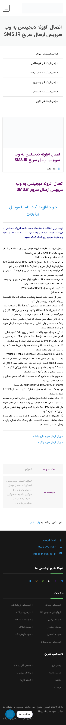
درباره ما (57, 688)
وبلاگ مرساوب (23, 673)
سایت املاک (25, 627)
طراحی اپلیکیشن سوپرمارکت (44, 73)
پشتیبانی (56, 665)
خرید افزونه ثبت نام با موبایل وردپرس (33, 210)
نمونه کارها (25, 680)
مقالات (58, 680)
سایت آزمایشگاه (23, 634)
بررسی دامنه (55, 673)
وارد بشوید (34, 522)
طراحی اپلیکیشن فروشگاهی (44, 63)
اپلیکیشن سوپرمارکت (51, 642)
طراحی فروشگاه (23, 612)
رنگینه (41, 442)
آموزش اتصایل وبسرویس (19, 481)
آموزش (28, 469)
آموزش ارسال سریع (53, 442)
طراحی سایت (27, 718)
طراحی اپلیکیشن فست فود (44, 92)
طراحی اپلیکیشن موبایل (46, 54)
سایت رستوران (54, 627)
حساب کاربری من (22, 665)
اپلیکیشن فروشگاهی (21, 605)
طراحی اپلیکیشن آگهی (47, 101)
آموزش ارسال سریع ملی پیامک (48, 436)
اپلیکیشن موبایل (53, 605)
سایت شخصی (54, 634)
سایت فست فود (23, 620)
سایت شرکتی (54, 620)
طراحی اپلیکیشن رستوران (45, 82)
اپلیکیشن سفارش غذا (50, 612)
